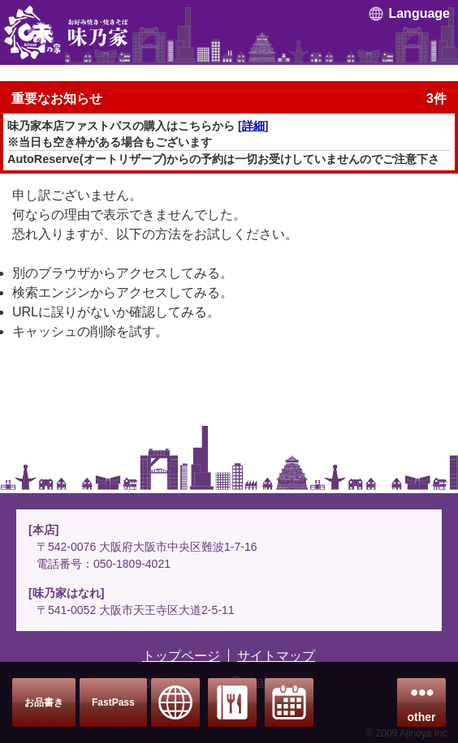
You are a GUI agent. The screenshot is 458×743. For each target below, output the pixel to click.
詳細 (253, 125)
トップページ (181, 656)
